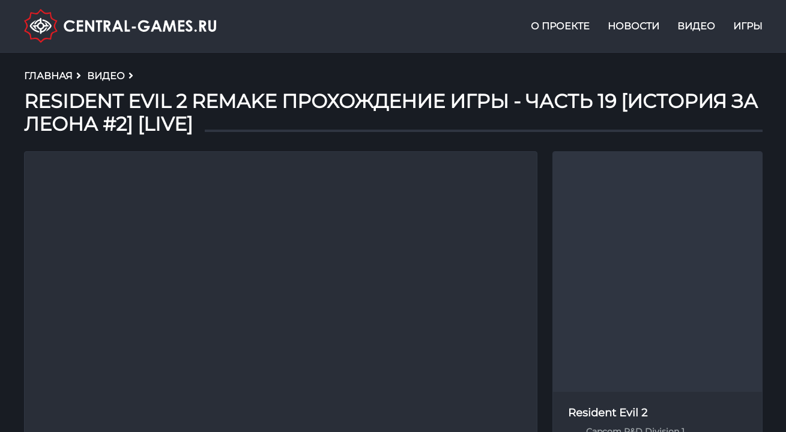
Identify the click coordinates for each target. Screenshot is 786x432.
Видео (696, 26)
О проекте (560, 26)
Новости (633, 26)
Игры (748, 26)
